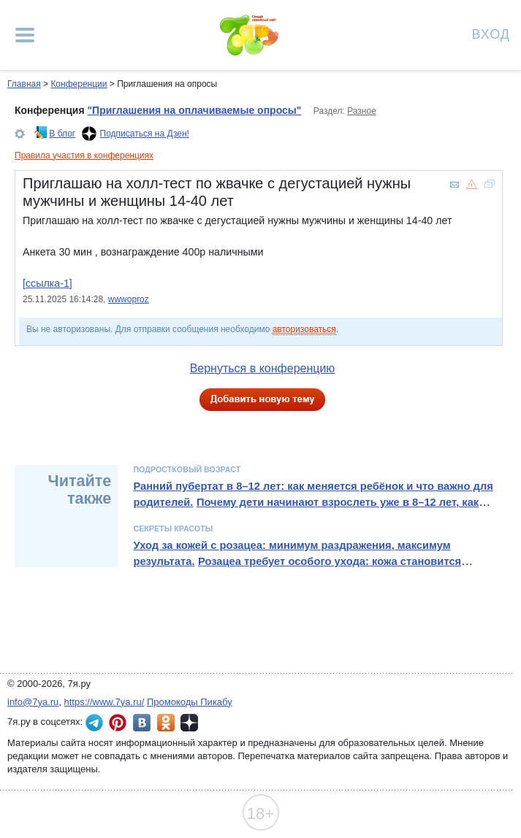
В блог (62, 133)
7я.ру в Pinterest (117, 722)
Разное (361, 111)
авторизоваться (304, 329)
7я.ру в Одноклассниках (166, 722)
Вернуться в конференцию (262, 368)
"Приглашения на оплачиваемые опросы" (194, 110)
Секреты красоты (173, 528)
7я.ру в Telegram (94, 722)
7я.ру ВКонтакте (142, 722)
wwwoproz (128, 299)
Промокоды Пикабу (189, 701)
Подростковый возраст (186, 469)
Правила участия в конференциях (84, 155)
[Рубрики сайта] (25, 35)
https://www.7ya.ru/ (104, 701)
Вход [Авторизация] (491, 33)
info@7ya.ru (32, 701)
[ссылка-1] (47, 283)
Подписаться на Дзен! (144, 133)
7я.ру (189, 722)
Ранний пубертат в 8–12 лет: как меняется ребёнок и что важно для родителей (313, 494)
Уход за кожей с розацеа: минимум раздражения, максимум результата (291, 553)
